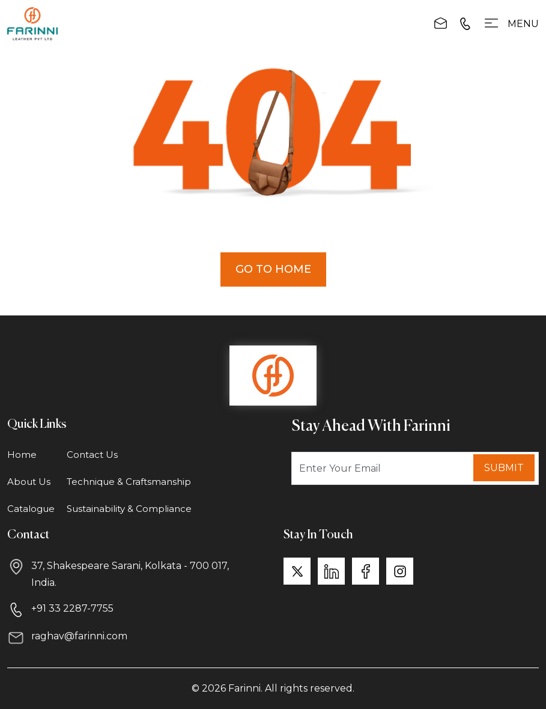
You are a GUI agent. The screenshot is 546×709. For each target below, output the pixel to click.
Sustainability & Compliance (129, 508)
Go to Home (273, 269)
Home (22, 454)
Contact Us (92, 454)
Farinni (244, 688)
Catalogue (31, 508)
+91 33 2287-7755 (72, 608)
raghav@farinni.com (79, 636)
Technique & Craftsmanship (129, 481)
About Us (28, 481)
